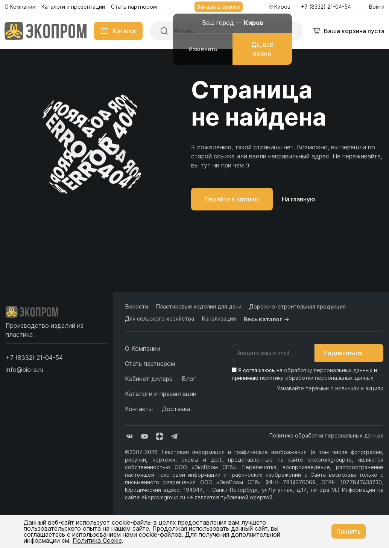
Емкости (136, 306)
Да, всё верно (262, 49)
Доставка (176, 409)
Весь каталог (267, 319)
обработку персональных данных (328, 370)
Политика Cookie (97, 540)
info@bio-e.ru (24, 369)
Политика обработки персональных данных (326, 435)
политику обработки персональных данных (317, 378)
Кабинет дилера (149, 378)
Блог (189, 378)
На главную (298, 199)
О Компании (142, 348)
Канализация (219, 318)
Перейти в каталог (232, 199)
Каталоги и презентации (160, 394)
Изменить (202, 49)
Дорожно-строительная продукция (297, 306)
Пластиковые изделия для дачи (199, 306)
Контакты (139, 409)
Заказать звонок (218, 6)
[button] (34, 357)
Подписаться (349, 353)
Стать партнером (150, 363)
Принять (348, 531)
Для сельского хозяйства (159, 318)
